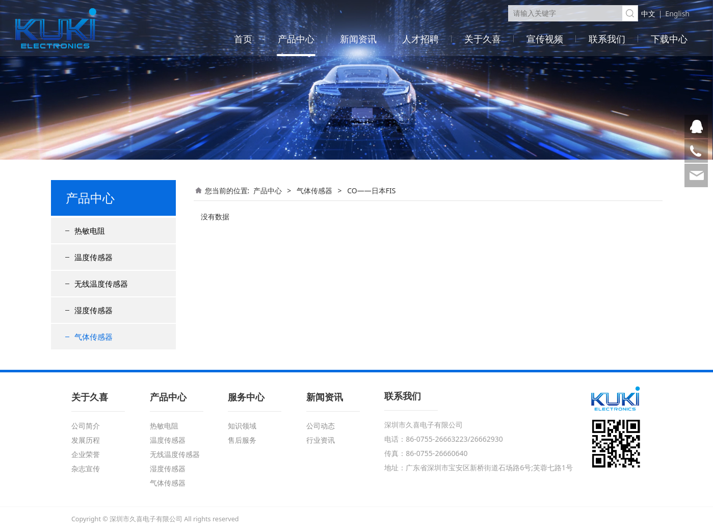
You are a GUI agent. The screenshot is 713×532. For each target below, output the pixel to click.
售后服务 (242, 440)
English (677, 13)
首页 (243, 39)
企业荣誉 (85, 454)
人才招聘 (420, 39)
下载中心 (669, 39)
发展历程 (85, 440)
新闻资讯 (358, 39)
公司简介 (85, 425)
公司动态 (320, 425)
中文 (648, 13)
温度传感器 (93, 257)
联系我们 (607, 39)
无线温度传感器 (101, 283)
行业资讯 (320, 440)
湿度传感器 (93, 310)
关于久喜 (482, 39)
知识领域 (242, 425)
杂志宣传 (85, 468)
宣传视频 (544, 39)
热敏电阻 (89, 230)
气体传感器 (93, 337)
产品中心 (296, 39)
